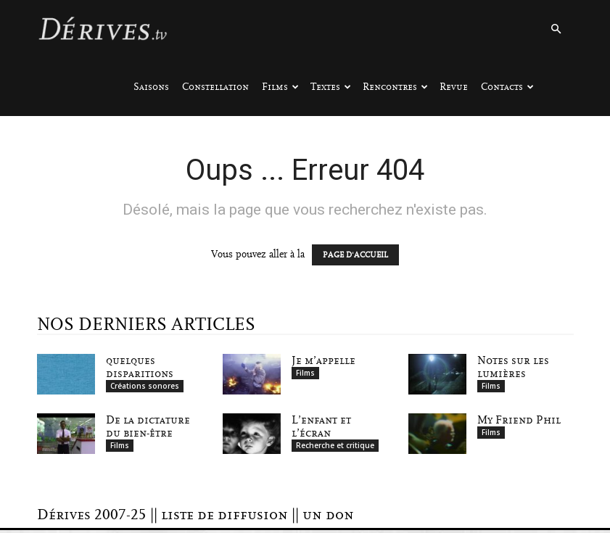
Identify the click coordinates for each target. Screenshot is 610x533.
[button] (556, 29)
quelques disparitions (139, 367)
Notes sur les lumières (513, 367)
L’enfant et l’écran (321, 428)
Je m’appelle (323, 360)
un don (328, 517)
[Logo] (102, 29)
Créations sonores (144, 386)
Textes (330, 87)
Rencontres (395, 87)
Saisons (151, 87)
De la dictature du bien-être (148, 428)
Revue (454, 87)
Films (280, 87)
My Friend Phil (519, 421)
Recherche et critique (335, 447)
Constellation (215, 87)
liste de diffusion (224, 517)
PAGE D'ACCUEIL (355, 255)
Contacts (507, 87)
